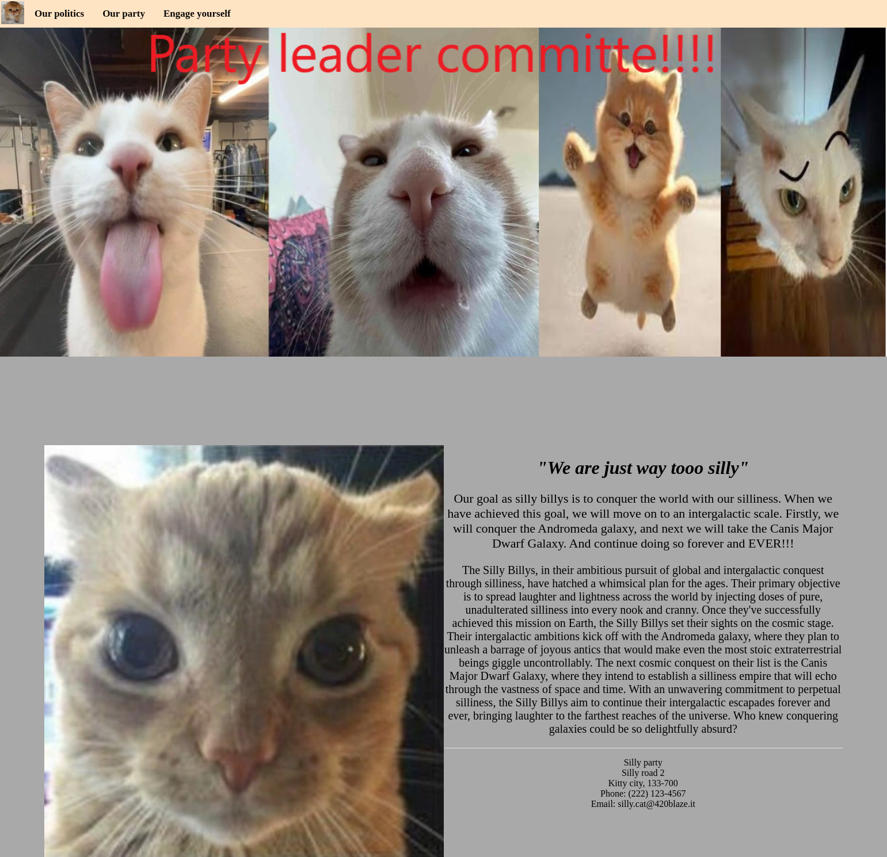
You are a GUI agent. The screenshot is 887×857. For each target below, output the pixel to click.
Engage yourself (197, 13)
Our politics (59, 13)
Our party (123, 13)
